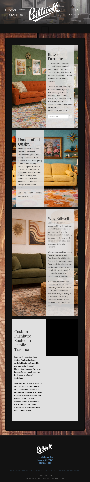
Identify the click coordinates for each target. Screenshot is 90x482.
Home (12, 470)
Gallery (39, 470)
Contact (62, 470)
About (18, 470)
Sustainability (28, 470)
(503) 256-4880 (45, 463)
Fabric (47, 470)
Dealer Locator (73, 470)
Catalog (54, 470)
